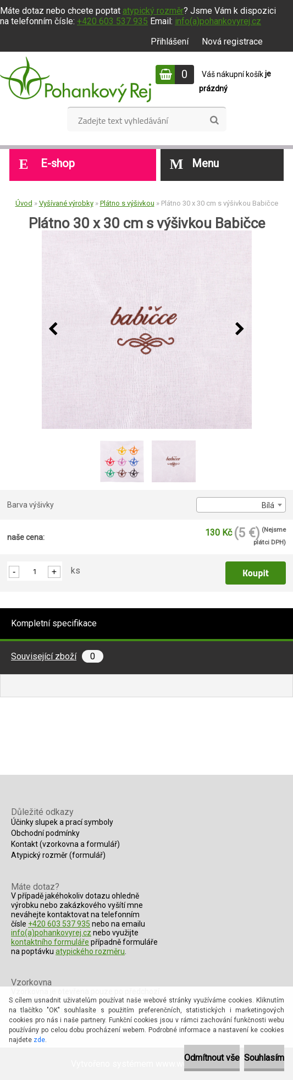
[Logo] (75, 79)
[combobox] (241, 505)
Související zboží (57, 656)
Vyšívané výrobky (66, 203)
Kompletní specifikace (54, 623)
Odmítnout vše (212, 1058)
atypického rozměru (90, 951)
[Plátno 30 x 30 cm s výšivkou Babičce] (147, 329)
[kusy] (34, 571)
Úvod (23, 203)
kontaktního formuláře (50, 942)
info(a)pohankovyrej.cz (218, 21)
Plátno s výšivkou (127, 203)
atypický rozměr (153, 10)
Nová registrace (232, 41)
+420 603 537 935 (112, 21)
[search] (214, 120)
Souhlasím (264, 1058)
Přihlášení (170, 41)
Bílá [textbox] (268, 505)
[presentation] (53, 329)
